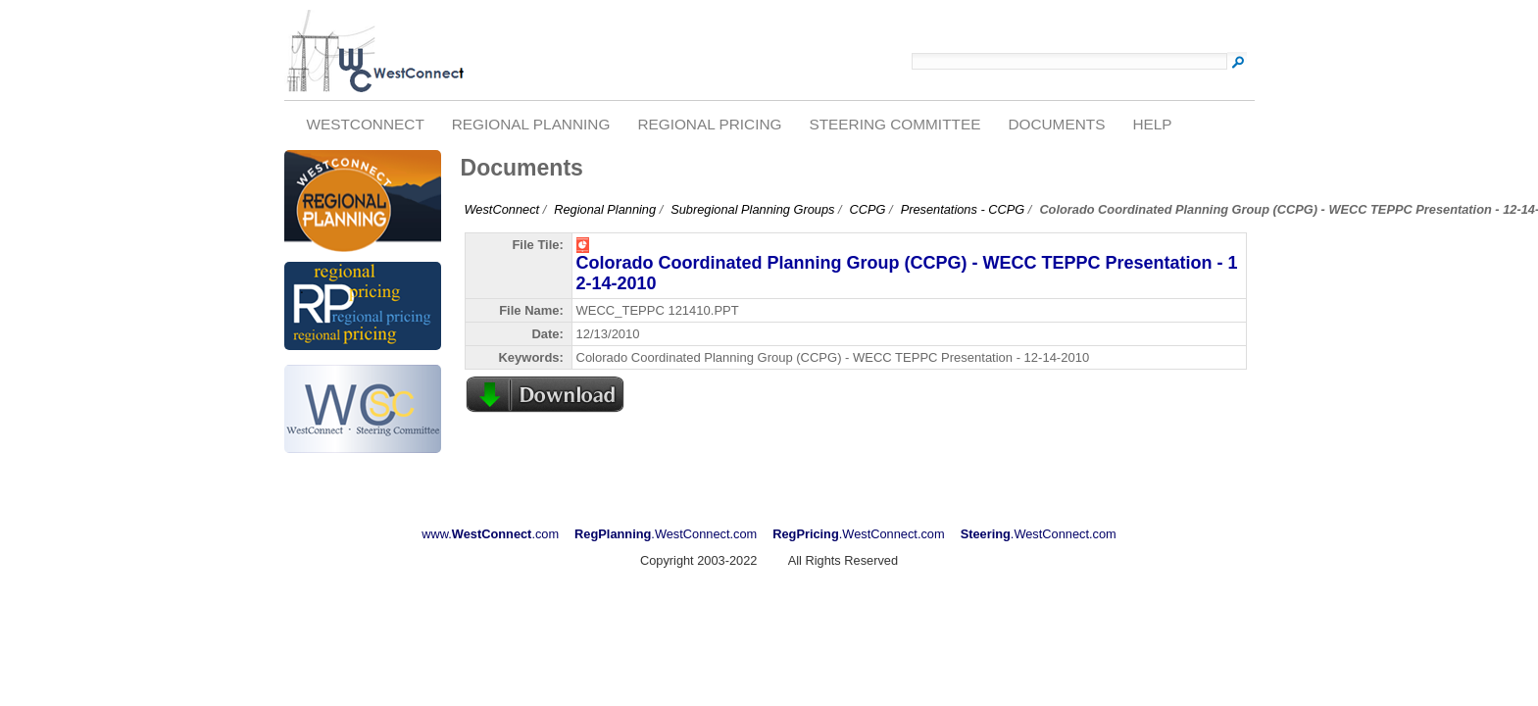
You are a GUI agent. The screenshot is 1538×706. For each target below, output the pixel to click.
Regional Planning (531, 124)
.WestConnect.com (665, 534)
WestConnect (364, 124)
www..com (490, 534)
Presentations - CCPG (963, 209)
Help (1151, 124)
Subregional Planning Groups (752, 209)
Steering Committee (894, 124)
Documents (1056, 124)
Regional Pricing (709, 124)
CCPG (868, 209)
